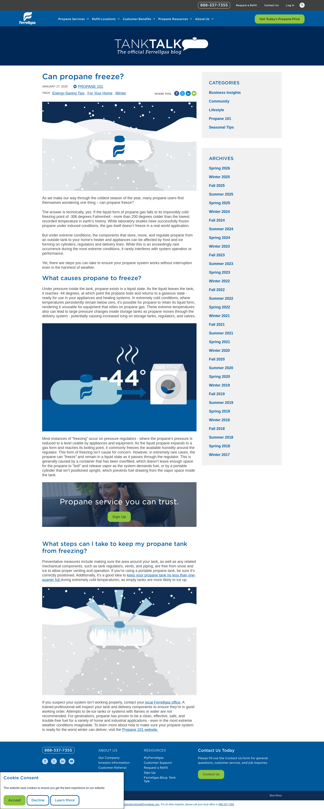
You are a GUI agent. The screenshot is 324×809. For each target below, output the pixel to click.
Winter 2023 (219, 246)
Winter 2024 (219, 212)
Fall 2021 (217, 324)
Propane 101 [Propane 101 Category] (220, 119)
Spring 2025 (219, 203)
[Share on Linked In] (188, 93)
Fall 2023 (217, 255)
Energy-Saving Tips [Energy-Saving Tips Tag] (68, 93)
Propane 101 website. (140, 730)
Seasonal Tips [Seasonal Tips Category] (221, 127)
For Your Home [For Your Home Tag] (99, 93)
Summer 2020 (221, 368)
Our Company (109, 757)
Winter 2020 (219, 350)
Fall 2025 (217, 186)
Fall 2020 (217, 359)
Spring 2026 (219, 168)
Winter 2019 (219, 385)
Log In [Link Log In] (290, 5)
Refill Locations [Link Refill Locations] (104, 19)
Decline (37, 800)
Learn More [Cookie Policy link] (65, 800)
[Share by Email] (194, 93)
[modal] (62, 790)
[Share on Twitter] (182, 93)
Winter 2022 (219, 281)
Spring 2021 (219, 342)
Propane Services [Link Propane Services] (71, 19)
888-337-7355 (226, 804)
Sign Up (119, 517)
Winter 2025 (219, 177)
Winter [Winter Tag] (120, 93)
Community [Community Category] (219, 101)
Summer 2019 (221, 403)
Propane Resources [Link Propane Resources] (173, 19)
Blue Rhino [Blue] (276, 795)
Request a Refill (156, 767)
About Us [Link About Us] (202, 19)
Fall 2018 (217, 429)
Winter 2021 (219, 316)
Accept (14, 800)
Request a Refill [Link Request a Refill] (246, 5)
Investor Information (114, 762)
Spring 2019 (219, 411)
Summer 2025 (221, 194)
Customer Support (158, 762)
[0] (58, 750)
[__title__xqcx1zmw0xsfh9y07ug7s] (27, 18)
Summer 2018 (221, 437)
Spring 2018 (219, 446)
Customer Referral (112, 767)
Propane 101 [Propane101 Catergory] (90, 87)
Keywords (302, 5)
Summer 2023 (221, 264)
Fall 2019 (217, 394)
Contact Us (211, 774)
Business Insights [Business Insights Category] (225, 93)
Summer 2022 (221, 298)
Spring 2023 (219, 272)
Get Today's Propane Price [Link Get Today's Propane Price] (280, 19)
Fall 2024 (217, 220)
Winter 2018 (219, 420)
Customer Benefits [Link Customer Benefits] (137, 19)
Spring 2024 (219, 238)
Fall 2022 (217, 290)
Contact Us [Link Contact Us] (271, 5)
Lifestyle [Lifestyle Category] (216, 110)
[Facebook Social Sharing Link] (176, 93)
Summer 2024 (221, 229)
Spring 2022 (219, 307)
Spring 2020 (219, 377)
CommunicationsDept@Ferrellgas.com (138, 804)
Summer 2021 (221, 333)
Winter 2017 (219, 455)
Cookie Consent (21, 778)
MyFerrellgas (154, 757)
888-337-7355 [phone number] (214, 5)
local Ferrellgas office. (162, 702)
